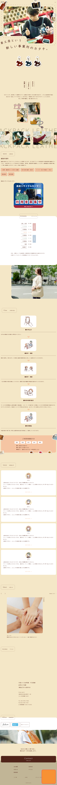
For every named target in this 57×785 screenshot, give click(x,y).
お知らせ (16, 769)
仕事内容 (31, 766)
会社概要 (16, 766)
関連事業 (16, 772)
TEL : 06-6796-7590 (47, 776)
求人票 (26, 777)
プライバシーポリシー (39, 777)
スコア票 (15, 777)
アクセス (31, 769)
